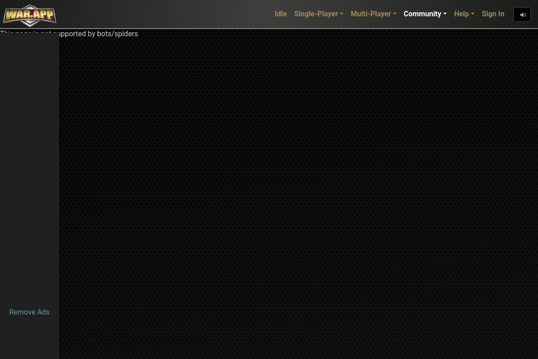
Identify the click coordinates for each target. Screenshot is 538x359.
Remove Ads (29, 312)
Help (461, 14)
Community (422, 14)
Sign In (493, 14)
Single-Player (316, 14)
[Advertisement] (29, 169)
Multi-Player (371, 14)
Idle (281, 14)
